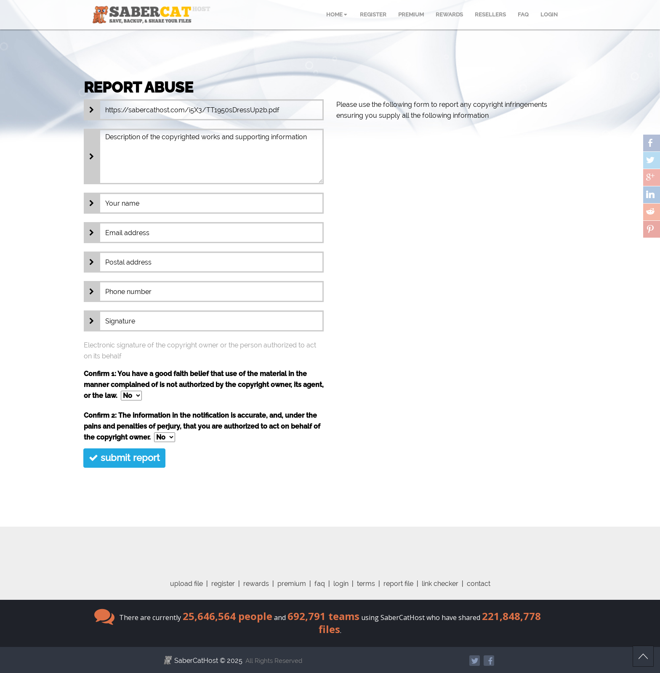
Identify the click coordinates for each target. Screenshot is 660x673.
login (341, 584)
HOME (336, 14)
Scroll (643, 656)
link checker (440, 584)
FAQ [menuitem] (523, 14)
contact (478, 584)
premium (291, 584)
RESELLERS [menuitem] (490, 14)
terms (366, 584)
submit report (124, 457)
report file (398, 584)
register (223, 584)
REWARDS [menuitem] (449, 14)
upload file (186, 584)
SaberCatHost (196, 661)
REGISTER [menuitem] (373, 14)
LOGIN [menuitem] (549, 14)
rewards (256, 584)
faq (319, 584)
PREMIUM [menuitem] (411, 14)
